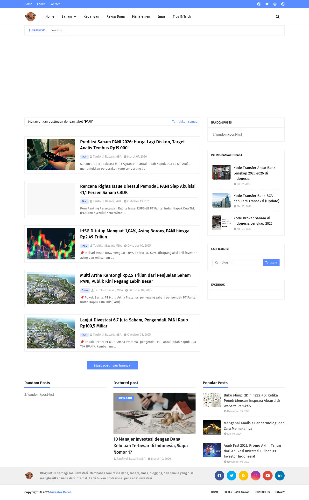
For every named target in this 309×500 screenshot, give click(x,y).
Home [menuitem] (49, 16)
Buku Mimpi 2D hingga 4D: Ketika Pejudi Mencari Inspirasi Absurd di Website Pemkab (252, 400)
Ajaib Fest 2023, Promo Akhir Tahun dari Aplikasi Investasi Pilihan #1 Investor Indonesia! (252, 450)
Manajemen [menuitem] (141, 16)
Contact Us (262, 492)
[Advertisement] (154, 71)
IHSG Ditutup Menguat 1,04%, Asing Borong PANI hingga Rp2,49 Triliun (135, 234)
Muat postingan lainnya (112, 365)
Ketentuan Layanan (237, 492)
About (41, 4)
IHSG (84, 245)
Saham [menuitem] (67, 16)
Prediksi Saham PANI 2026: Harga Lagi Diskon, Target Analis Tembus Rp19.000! (132, 145)
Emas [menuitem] (161, 16)
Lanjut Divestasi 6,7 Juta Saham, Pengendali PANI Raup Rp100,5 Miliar (134, 323)
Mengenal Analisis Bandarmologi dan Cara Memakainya (254, 426)
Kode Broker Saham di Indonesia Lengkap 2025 (253, 221)
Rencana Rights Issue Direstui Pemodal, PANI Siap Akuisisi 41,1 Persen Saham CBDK (138, 189)
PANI (84, 156)
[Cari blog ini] (237, 262)
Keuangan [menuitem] (91, 16)
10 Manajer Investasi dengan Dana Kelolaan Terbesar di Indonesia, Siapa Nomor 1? (150, 446)
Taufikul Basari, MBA (107, 156)
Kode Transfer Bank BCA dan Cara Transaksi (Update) (256, 198)
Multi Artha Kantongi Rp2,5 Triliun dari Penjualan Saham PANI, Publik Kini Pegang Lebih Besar (135, 278)
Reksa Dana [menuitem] (115, 16)
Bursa (85, 290)
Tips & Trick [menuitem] (182, 16)
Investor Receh (61, 492)
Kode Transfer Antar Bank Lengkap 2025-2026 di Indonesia (254, 173)
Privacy (280, 492)
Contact (54, 4)
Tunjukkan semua (184, 121)
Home (28, 4)
